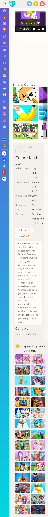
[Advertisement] (24, 57)
